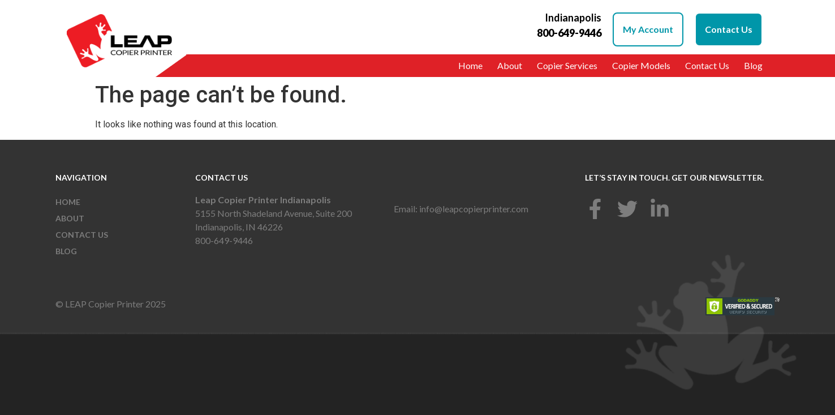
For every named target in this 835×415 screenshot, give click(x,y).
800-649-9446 (224, 240)
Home (470, 65)
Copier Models (641, 65)
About (509, 65)
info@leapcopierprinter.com (473, 208)
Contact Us (707, 65)
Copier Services (567, 65)
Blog (753, 65)
